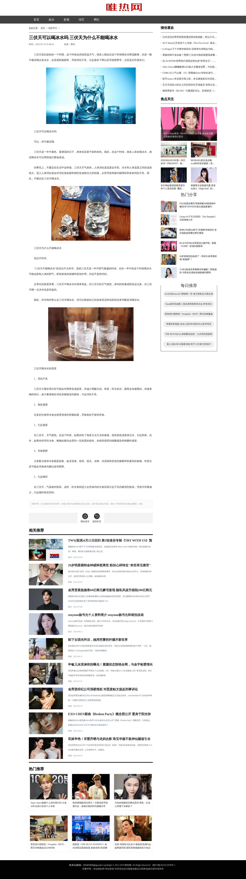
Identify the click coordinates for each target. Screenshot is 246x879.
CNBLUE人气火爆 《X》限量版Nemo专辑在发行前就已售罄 (194, 73)
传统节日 (52, 28)
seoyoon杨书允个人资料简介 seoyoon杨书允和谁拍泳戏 (106, 615)
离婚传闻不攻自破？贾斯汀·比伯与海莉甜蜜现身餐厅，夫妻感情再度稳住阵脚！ (204, 55)
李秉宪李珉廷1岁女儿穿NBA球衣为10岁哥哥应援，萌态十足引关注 (188, 325)
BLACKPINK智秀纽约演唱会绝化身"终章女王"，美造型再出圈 (195, 61)
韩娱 (70, 582)
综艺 (81, 19)
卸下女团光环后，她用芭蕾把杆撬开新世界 (98, 639)
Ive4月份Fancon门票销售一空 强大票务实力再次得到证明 (189, 295)
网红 (96, 19)
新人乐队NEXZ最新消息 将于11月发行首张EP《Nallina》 (189, 345)
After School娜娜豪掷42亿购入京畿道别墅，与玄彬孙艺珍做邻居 (196, 67)
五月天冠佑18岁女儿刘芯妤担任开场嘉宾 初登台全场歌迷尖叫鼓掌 (197, 85)
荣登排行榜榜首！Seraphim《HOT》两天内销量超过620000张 (189, 315)
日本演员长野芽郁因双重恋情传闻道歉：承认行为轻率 (191, 37)
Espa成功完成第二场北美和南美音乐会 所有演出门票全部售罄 (189, 305)
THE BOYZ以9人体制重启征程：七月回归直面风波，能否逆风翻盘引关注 (188, 335)
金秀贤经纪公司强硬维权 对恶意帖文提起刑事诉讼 (103, 689)
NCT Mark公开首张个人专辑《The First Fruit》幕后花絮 (191, 43)
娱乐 (51, 19)
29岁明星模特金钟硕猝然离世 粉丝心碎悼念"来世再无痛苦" (109, 565)
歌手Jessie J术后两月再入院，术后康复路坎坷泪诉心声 (191, 79)
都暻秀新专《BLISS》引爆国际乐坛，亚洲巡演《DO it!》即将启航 (197, 90)
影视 (66, 19)
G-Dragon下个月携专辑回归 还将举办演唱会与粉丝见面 (191, 49)
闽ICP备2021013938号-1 (163, 865)
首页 (36, 19)
